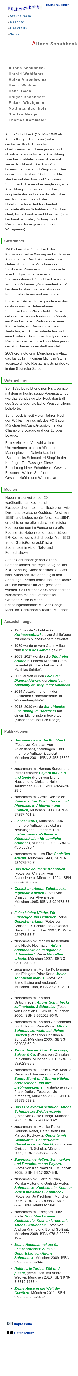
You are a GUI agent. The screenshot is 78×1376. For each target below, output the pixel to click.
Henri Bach (16, 91)
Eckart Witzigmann (24, 102)
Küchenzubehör (57, 4)
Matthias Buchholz (24, 108)
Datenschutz (20, 1333)
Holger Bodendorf (23, 97)
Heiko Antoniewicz (24, 79)
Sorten (16, 34)
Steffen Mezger (20, 114)
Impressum (19, 1324)
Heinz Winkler (19, 85)
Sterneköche (21, 16)
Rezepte (17, 22)
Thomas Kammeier (24, 120)
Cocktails (18, 28)
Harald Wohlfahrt (22, 74)
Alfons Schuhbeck (24, 68)
